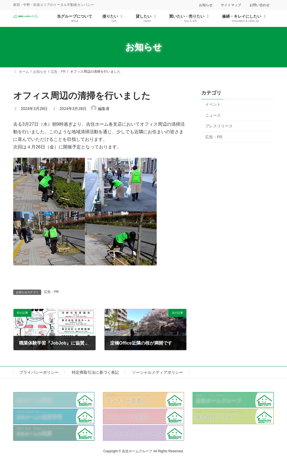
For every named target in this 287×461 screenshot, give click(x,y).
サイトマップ (231, 5)
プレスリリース (219, 126)
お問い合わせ (259, 5)
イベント (213, 104)
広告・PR (51, 292)
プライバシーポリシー (39, 372)
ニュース (213, 115)
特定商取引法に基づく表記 (95, 372)
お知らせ (205, 5)
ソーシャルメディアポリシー (157, 372)
